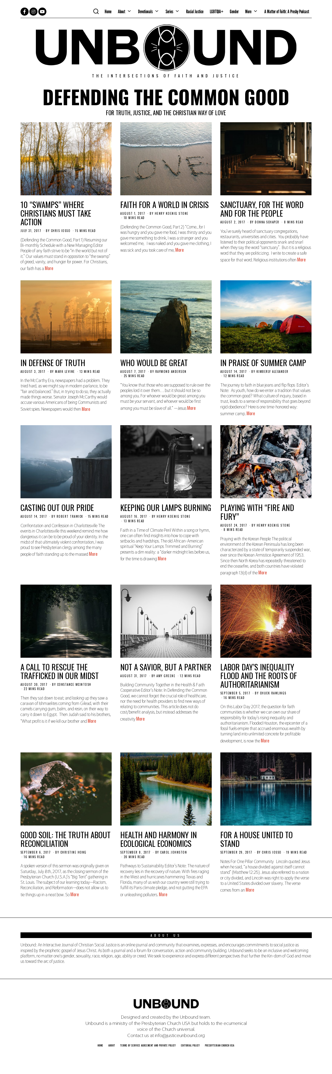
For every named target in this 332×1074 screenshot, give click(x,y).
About (121, 11)
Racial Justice (194, 11)
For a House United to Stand (256, 839)
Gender (234, 11)
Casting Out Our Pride (57, 507)
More (248, 11)
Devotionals (145, 11)
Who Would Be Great (154, 362)
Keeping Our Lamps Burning (165, 507)
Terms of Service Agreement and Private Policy (148, 1045)
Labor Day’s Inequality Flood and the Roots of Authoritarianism (258, 675)
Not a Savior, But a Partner (165, 667)
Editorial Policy (190, 1045)
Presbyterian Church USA (219, 1045)
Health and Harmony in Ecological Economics (158, 839)
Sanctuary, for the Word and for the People (261, 209)
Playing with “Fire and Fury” (257, 512)
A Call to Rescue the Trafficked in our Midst (59, 671)
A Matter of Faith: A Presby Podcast (286, 11)
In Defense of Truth (52, 362)
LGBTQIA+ (216, 11)
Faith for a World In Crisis (164, 204)
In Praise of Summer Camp (263, 362)
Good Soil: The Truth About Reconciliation (65, 839)
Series (169, 11)
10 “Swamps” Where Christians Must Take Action (55, 213)
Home (108, 11)
